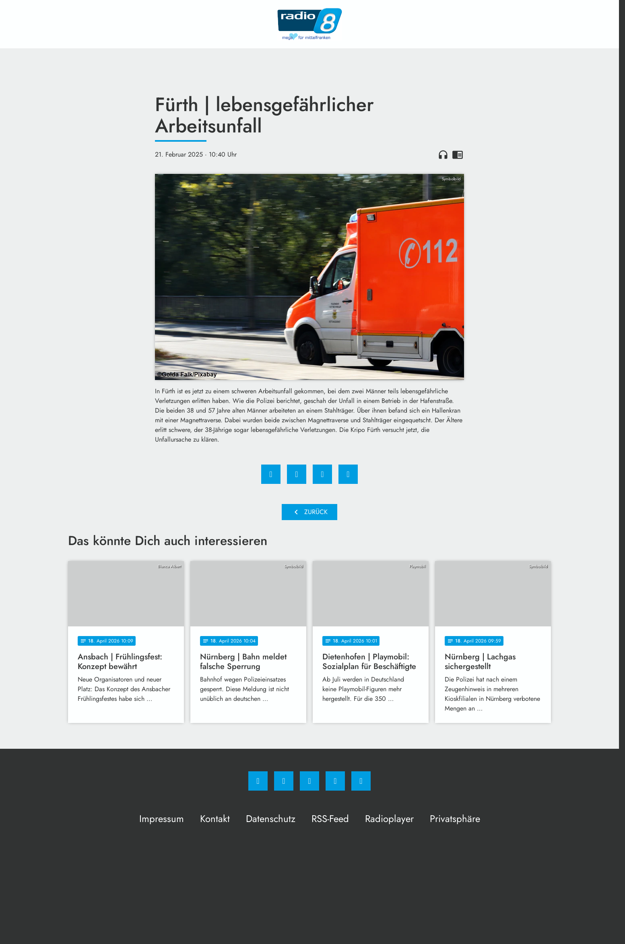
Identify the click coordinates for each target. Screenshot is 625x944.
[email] (361, 781)
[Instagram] (283, 781)
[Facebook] (258, 781)
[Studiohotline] (335, 781)
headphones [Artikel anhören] (443, 154)
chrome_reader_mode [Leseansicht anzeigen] (457, 154)
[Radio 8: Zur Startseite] (309, 24)
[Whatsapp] (309, 781)
